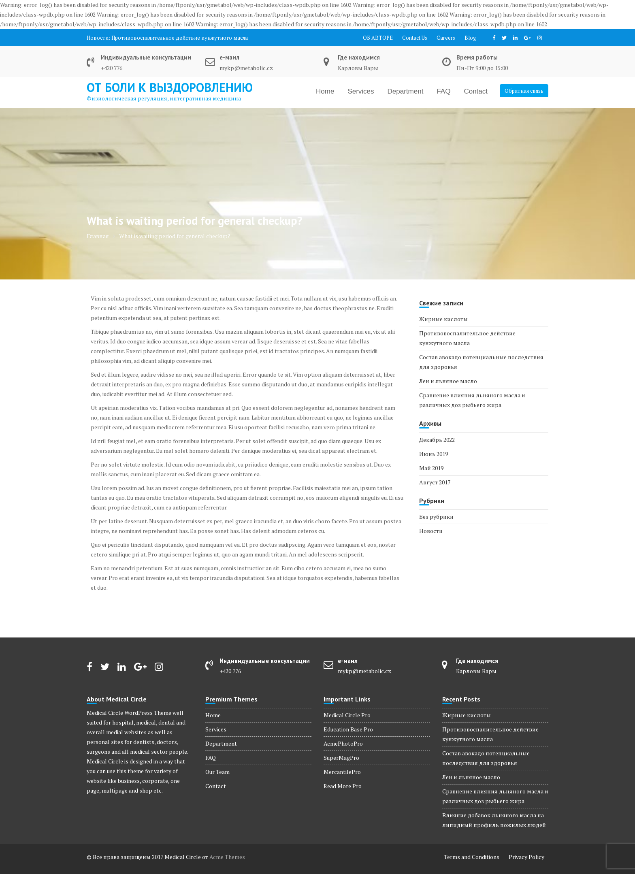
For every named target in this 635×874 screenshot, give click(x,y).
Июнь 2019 (433, 454)
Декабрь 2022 (437, 439)
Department (406, 91)
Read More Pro (343, 786)
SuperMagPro (341, 757)
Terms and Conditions (471, 857)
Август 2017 (434, 482)
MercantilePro (342, 772)
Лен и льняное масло (448, 381)
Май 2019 (431, 468)
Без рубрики (436, 516)
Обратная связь (524, 90)
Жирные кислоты (443, 319)
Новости (431, 531)
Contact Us (414, 37)
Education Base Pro (348, 729)
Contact (476, 91)
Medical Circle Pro (347, 715)
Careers (446, 37)
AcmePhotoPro (343, 743)
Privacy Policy (526, 857)
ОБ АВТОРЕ (378, 37)
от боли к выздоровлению (170, 87)
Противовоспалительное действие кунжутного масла (179, 37)
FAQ (443, 91)
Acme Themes (227, 857)
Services (360, 91)
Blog (470, 37)
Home (325, 91)
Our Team (217, 772)
